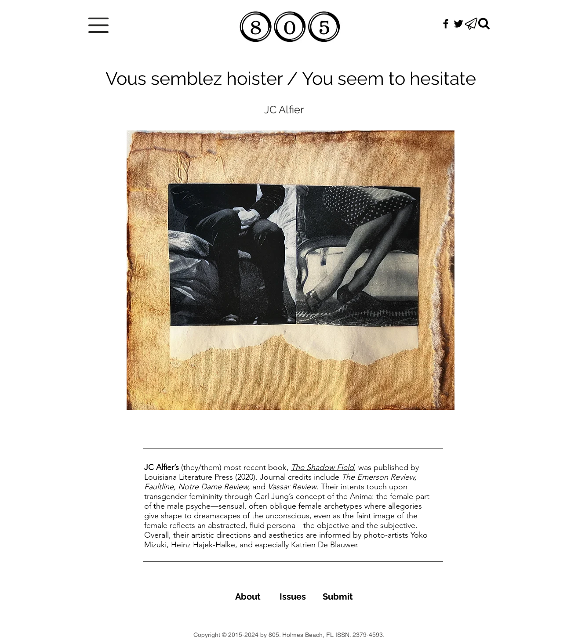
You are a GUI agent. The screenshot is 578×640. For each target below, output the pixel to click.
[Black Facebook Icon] (446, 24)
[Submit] (338, 596)
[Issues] (293, 596)
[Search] (484, 24)
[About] (248, 596)
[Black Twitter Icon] (458, 24)
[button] (98, 25)
